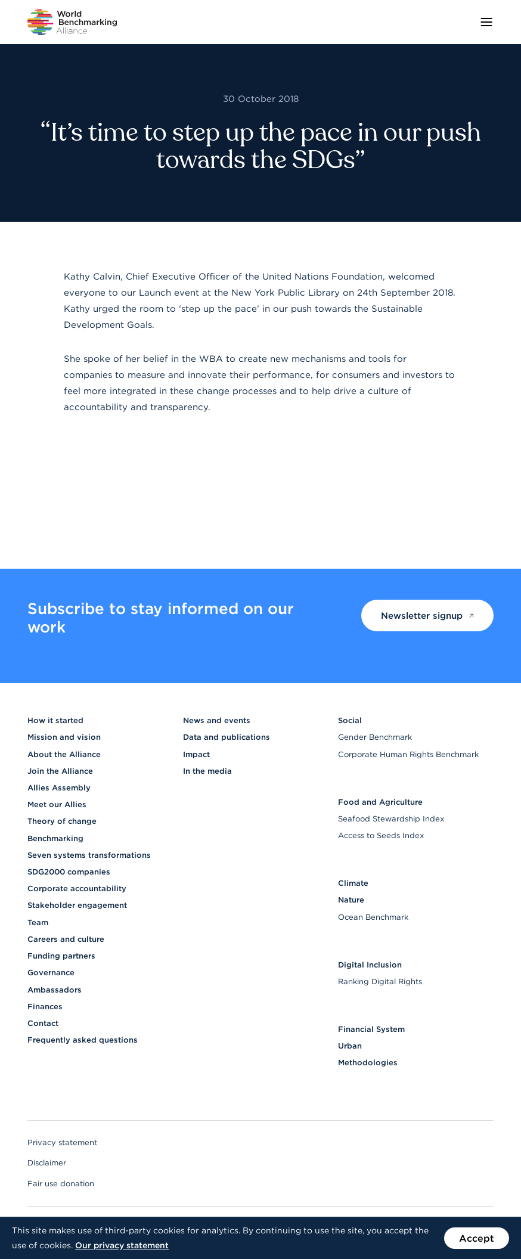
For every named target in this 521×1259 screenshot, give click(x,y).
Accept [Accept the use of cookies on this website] (476, 1238)
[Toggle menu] (486, 22)
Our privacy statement (122, 1245)
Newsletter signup (427, 615)
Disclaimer (46, 1163)
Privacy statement (62, 1142)
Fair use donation (60, 1184)
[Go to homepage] (72, 22)
